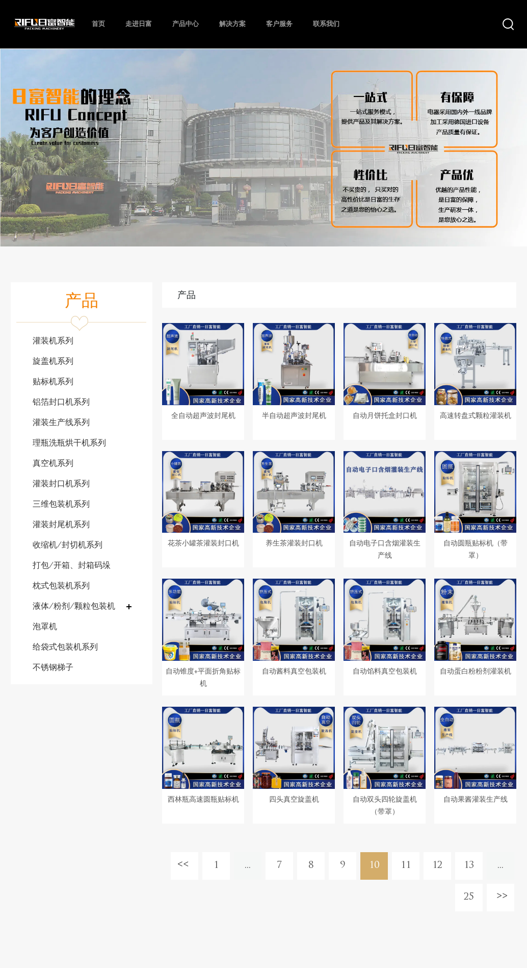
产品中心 (185, 24)
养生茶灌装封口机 (294, 544)
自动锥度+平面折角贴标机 (203, 678)
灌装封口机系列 (61, 484)
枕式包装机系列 (61, 586)
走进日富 (138, 24)
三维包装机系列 (61, 505)
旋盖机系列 (53, 362)
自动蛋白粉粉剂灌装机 (475, 672)
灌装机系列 (53, 341)
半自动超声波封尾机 (294, 416)
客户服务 (279, 24)
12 (437, 866)
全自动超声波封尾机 (203, 416)
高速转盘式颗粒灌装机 (475, 416)
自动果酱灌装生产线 (475, 800)
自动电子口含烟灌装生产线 (384, 550)
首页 (98, 24)
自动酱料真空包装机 (294, 672)
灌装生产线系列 (61, 423)
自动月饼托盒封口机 (385, 416)
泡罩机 (45, 627)
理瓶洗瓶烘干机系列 (69, 443)
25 (469, 897)
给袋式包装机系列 (65, 647)
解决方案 (232, 24)
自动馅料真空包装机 (385, 672)
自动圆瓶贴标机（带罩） (475, 550)
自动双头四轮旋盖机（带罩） (385, 806)
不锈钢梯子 (53, 668)
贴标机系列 (53, 382)
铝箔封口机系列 (61, 403)
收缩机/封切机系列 (67, 545)
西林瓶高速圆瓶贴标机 (203, 800)
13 (469, 866)
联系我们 (326, 24)
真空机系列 (53, 464)
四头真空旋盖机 (294, 800)
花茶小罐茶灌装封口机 (203, 544)
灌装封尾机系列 (61, 525)
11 (406, 866)
